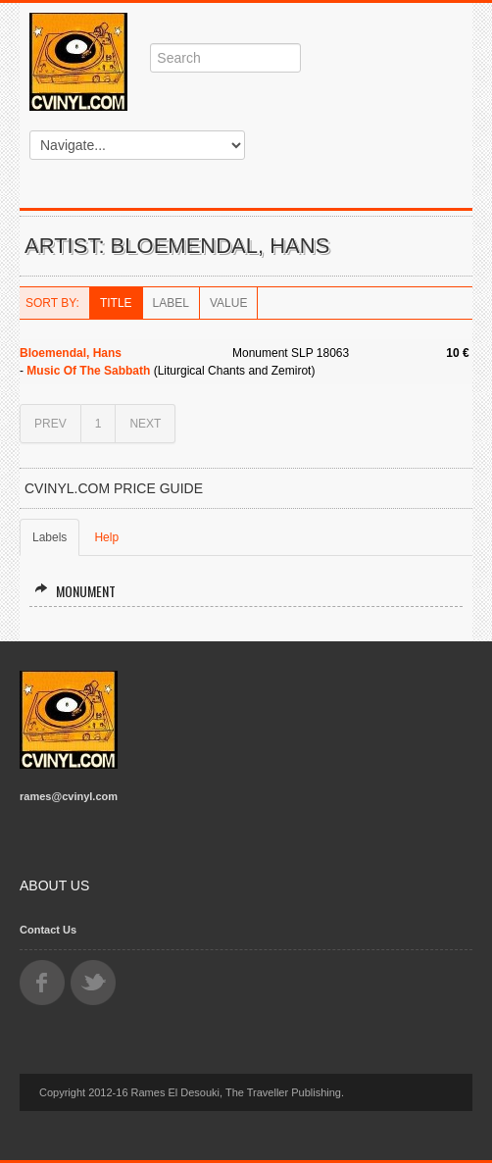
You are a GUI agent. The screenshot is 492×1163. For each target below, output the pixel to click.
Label (171, 303)
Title (116, 303)
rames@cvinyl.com (69, 796)
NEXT (145, 423)
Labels (49, 537)
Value (228, 303)
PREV (50, 423)
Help (106, 537)
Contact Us (48, 929)
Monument (75, 591)
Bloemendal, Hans (71, 353)
